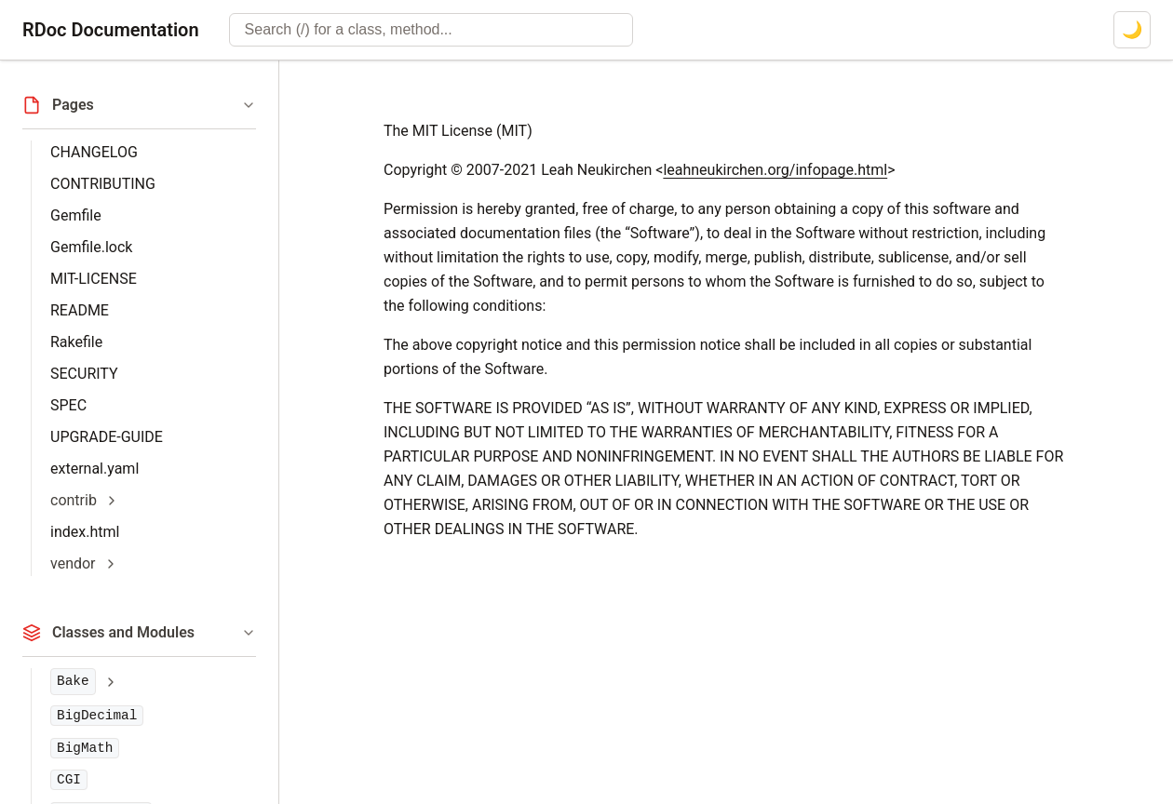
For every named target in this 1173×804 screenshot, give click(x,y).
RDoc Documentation (110, 30)
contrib (73, 500)
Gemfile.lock (91, 247)
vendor (73, 563)
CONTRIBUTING (102, 184)
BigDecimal (97, 715)
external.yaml (94, 468)
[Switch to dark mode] (1132, 29)
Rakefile (76, 342)
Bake (73, 681)
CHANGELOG (94, 152)
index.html (84, 532)
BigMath (85, 748)
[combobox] (431, 30)
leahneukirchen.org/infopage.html (775, 170)
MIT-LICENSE (93, 279)
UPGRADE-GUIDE (106, 437)
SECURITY (84, 373)
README (79, 310)
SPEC (68, 405)
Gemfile (75, 215)
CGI (69, 779)
